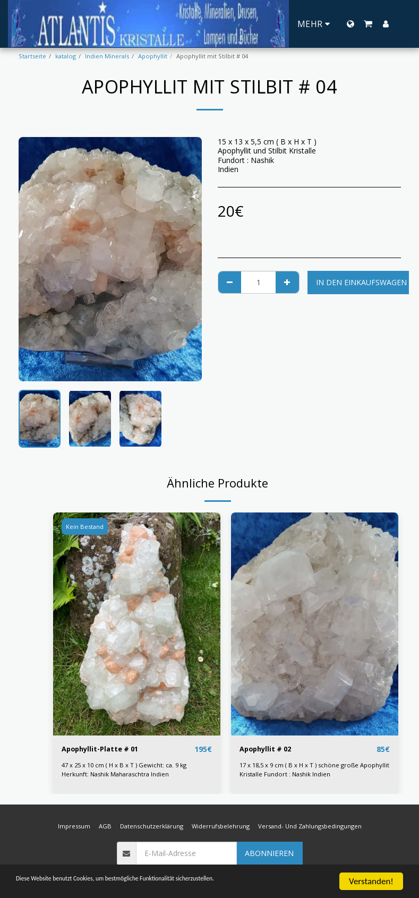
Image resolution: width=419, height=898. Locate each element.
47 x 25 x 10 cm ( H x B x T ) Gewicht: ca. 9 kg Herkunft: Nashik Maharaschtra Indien (124, 770)
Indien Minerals (107, 56)
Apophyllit (152, 56)
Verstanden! (371, 881)
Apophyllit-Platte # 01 (104, 750)
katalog (65, 56)
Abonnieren (269, 854)
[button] (368, 24)
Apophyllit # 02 (268, 750)
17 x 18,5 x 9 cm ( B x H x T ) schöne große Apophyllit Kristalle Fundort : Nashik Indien (314, 770)
